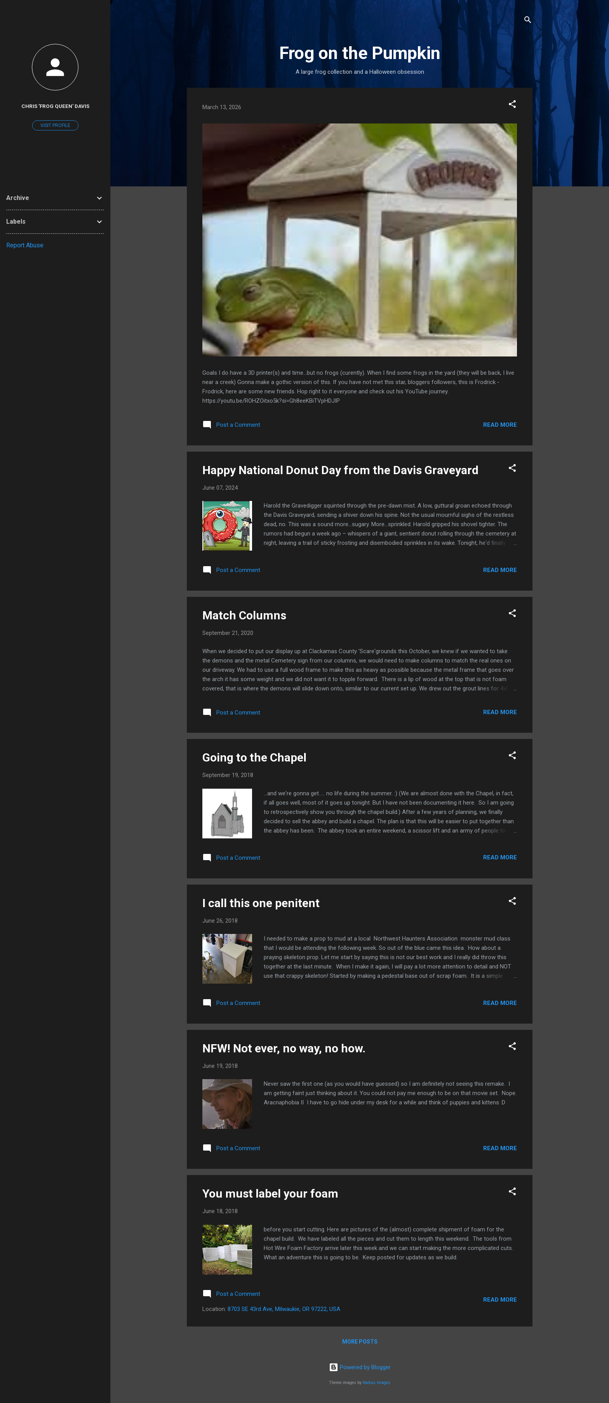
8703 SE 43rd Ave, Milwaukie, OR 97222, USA (284, 1309)
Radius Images (376, 1382)
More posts (360, 1342)
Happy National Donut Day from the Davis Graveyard (340, 470)
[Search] (527, 21)
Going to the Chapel (254, 757)
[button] (512, 105)
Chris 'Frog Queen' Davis (55, 106)
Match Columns (244, 615)
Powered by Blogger (360, 1367)
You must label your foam (270, 1193)
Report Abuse (25, 245)
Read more (500, 424)
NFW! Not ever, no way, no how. (283, 1048)
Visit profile (55, 125)
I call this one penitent (261, 903)
